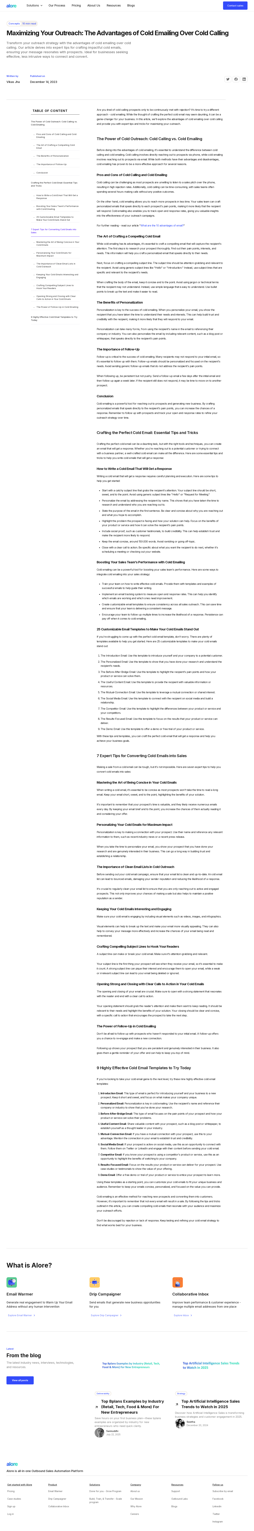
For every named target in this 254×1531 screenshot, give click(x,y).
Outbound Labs (179, 1498)
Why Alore (136, 1506)
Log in (10, 1514)
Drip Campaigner (57, 1498)
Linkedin (217, 1506)
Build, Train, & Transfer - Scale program (105, 1500)
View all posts (20, 1380)
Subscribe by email (223, 1491)
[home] (11, 6)
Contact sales (235, 5)
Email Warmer (55, 1491)
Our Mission (136, 1498)
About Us (93, 5)
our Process (57, 5)
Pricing (76, 5)
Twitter (216, 1514)
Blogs (131, 5)
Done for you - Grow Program (105, 1491)
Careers (134, 1514)
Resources (114, 5)
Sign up (11, 1506)
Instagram (218, 1521)
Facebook (218, 1498)
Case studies (14, 1498)
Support (175, 1491)
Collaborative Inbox (58, 1506)
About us (135, 1491)
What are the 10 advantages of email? (162, 225)
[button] (35, 5)
